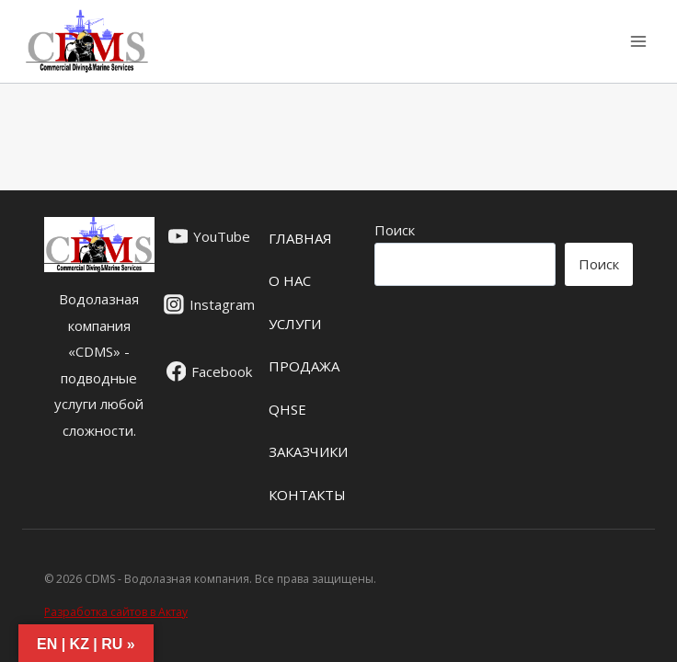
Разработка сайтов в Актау (116, 612)
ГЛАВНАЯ (300, 238)
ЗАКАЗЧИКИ (308, 451)
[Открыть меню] (638, 41)
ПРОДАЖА (304, 366)
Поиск (394, 230)
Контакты (307, 494)
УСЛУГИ (295, 323)
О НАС (290, 280)
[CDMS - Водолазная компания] (87, 41)
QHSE (287, 409)
